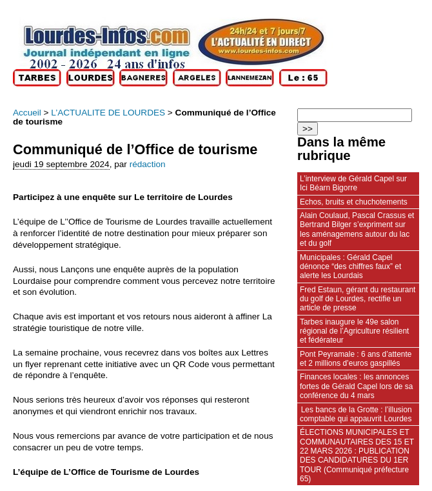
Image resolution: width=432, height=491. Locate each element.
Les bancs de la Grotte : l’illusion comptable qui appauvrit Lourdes (356, 414)
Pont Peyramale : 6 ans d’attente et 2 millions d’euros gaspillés (355, 359)
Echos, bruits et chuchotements (353, 201)
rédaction (148, 164)
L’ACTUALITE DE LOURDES (108, 112)
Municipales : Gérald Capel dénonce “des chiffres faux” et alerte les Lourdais (350, 267)
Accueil (27, 112)
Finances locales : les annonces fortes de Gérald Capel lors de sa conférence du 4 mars (356, 386)
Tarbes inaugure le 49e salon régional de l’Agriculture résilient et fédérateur (354, 331)
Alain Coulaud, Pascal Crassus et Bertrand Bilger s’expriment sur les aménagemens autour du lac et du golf (357, 229)
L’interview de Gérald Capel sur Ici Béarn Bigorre (353, 183)
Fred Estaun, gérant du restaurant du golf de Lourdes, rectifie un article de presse (357, 299)
